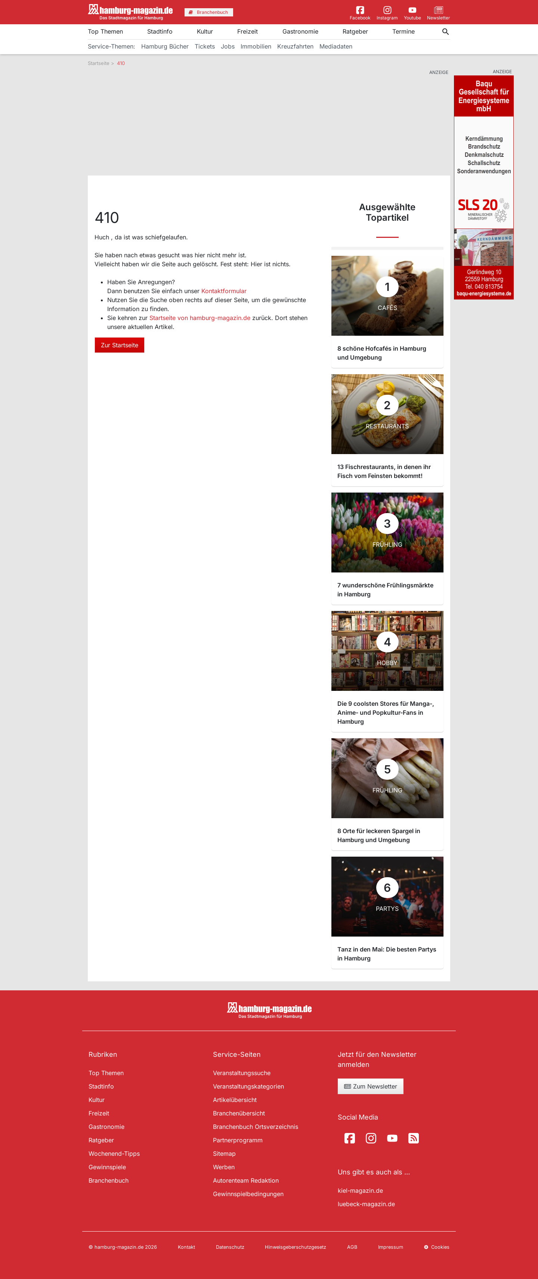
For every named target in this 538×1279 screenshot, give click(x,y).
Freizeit (247, 31)
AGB (352, 1247)
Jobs (228, 46)
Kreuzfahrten (295, 46)
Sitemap (224, 1153)
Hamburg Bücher (165, 46)
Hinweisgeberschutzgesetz (295, 1247)
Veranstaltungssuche (241, 1073)
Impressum (390, 1247)
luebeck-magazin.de (366, 1204)
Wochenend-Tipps (114, 1153)
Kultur (205, 31)
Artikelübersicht (235, 1099)
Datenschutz (230, 1247)
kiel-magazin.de (360, 1190)
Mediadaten (335, 46)
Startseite (98, 63)
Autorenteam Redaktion (246, 1180)
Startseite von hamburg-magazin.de (200, 318)
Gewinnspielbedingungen (248, 1194)
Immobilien (256, 46)
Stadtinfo (160, 31)
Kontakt (186, 1247)
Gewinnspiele (107, 1167)
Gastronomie (300, 31)
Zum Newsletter (370, 1086)
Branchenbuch (109, 1180)
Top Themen (105, 31)
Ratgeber (355, 31)
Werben (224, 1167)
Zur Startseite (119, 345)
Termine (403, 31)
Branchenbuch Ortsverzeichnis (255, 1126)
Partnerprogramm (238, 1140)
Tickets (205, 46)
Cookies (436, 1247)
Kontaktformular (224, 291)
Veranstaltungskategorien (248, 1086)
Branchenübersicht (239, 1113)
